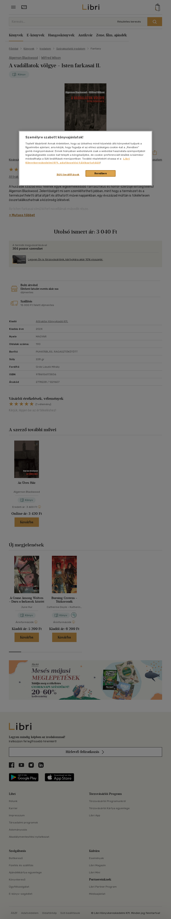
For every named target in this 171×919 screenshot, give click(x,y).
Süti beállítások (68, 174)
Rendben (100, 173)
